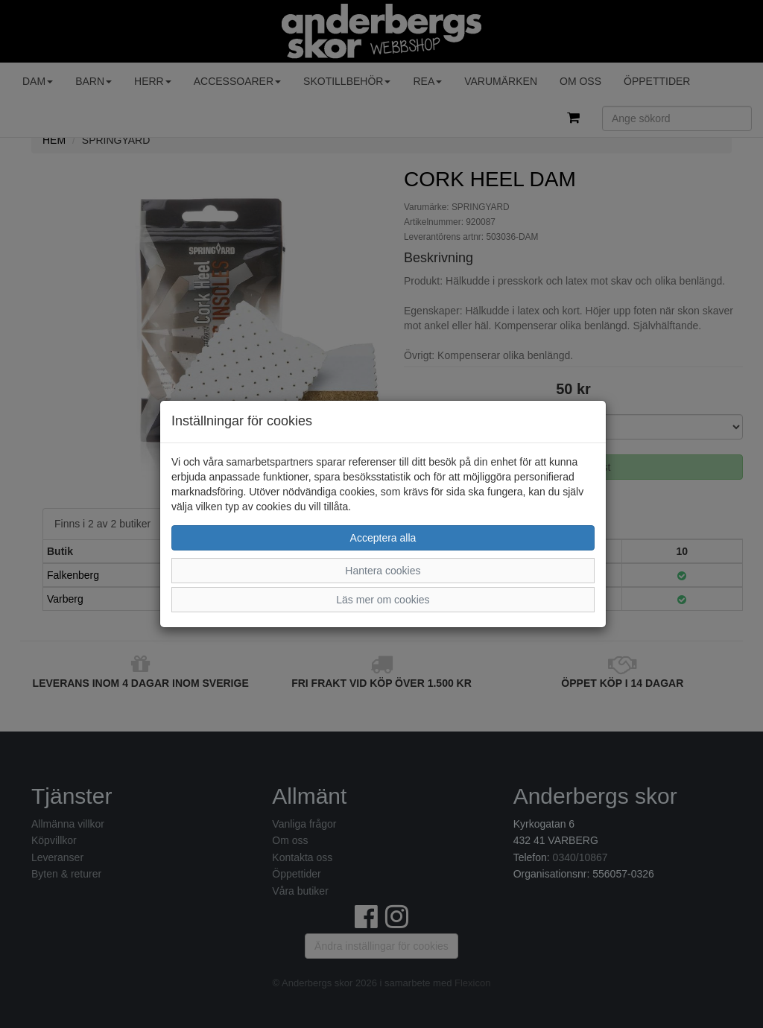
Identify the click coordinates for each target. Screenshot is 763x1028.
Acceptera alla (383, 538)
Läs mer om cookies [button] (382, 600)
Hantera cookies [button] (382, 571)
